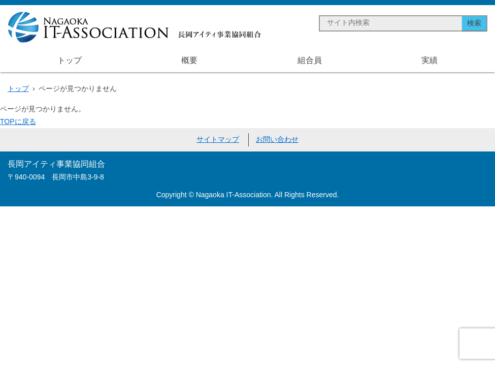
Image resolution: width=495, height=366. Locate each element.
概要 (189, 60)
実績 (429, 60)
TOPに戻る (18, 121)
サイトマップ (217, 139)
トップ (69, 60)
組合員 (310, 60)
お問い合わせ (277, 139)
